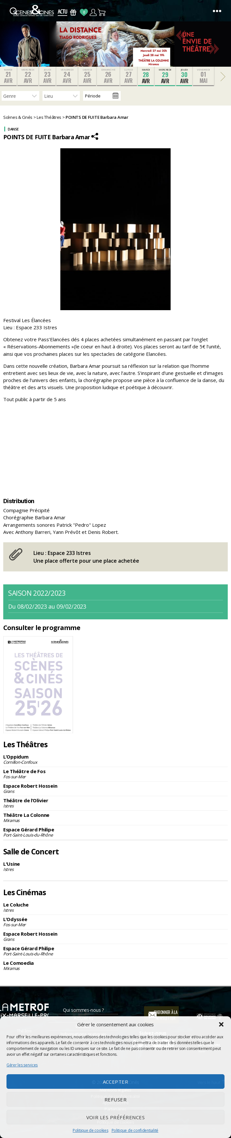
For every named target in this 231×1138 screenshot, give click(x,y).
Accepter (115, 1081)
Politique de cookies (90, 1130)
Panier (102, 12)
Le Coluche (115, 907)
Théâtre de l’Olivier (115, 803)
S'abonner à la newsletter (165, 1015)
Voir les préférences (115, 1117)
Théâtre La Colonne (115, 817)
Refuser (115, 1099)
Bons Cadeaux (73, 12)
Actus (62, 12)
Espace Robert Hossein (115, 788)
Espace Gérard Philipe (115, 832)
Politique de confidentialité (135, 1130)
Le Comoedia (115, 965)
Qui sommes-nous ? (83, 1010)
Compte (93, 12)
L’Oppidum (115, 759)
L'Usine (115, 866)
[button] (221, 1024)
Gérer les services (22, 1065)
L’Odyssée (115, 922)
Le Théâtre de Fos (115, 774)
